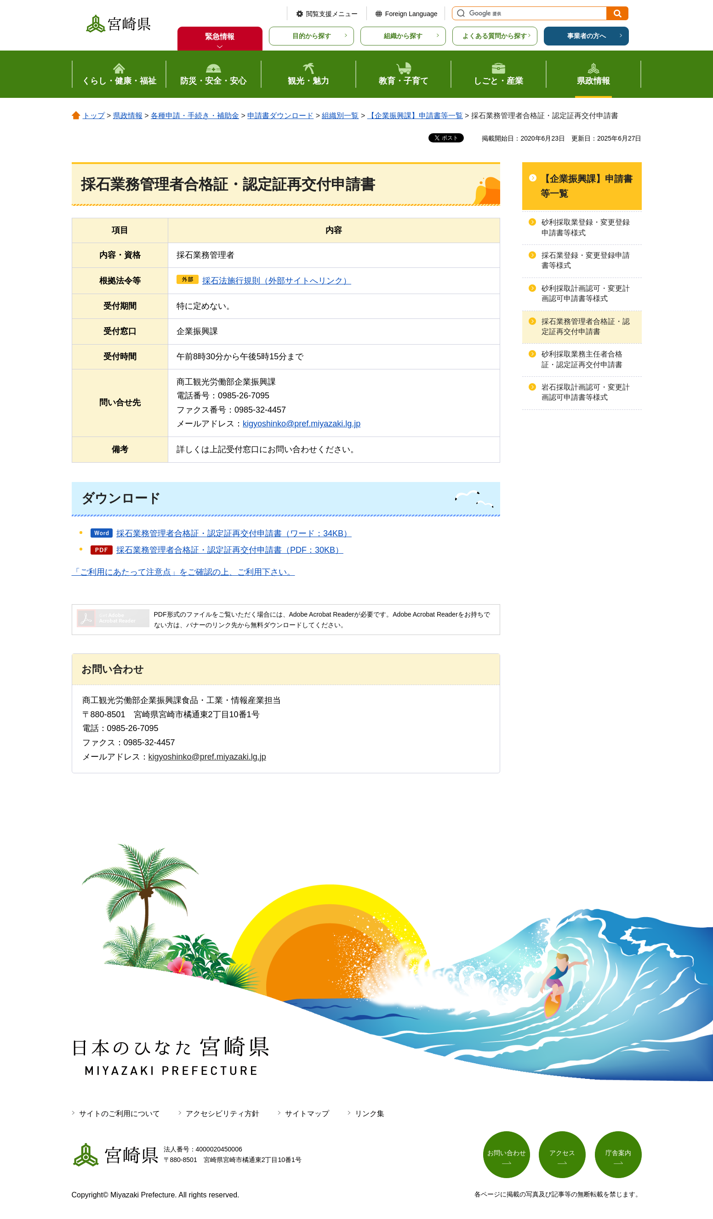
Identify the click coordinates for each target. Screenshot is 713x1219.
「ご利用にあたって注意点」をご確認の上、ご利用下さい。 (183, 572)
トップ (94, 115)
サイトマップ (307, 1113)
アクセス (562, 1153)
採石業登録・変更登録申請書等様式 (586, 260)
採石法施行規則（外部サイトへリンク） (276, 280)
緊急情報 (219, 36)
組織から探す (403, 36)
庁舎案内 (618, 1153)
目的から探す (311, 36)
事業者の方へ (586, 36)
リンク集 (369, 1113)
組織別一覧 (340, 115)
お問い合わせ (506, 1153)
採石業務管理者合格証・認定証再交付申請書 (586, 326)
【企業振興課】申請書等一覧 (415, 115)
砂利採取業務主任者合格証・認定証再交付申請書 (582, 359)
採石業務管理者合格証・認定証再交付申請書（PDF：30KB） (229, 550)
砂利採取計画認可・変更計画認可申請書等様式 (586, 293)
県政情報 (128, 115)
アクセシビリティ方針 (222, 1113)
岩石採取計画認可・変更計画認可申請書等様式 (586, 392)
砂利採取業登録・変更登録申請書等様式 (586, 227)
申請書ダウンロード (280, 115)
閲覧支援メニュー (332, 13)
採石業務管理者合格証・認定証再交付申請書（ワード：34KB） (234, 533)
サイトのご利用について (119, 1113)
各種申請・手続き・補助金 (195, 115)
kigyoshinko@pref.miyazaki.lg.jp (301, 423)
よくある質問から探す (494, 36)
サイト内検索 (460, 13)
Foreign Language (411, 13)
